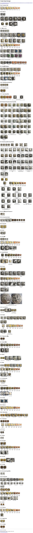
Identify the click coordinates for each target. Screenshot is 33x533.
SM (3, 3)
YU (6, 3)
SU (4, 3)
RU (0, 3)
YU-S (8, 3)
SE (1, 3)
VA (5, 3)
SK (2, 3)
